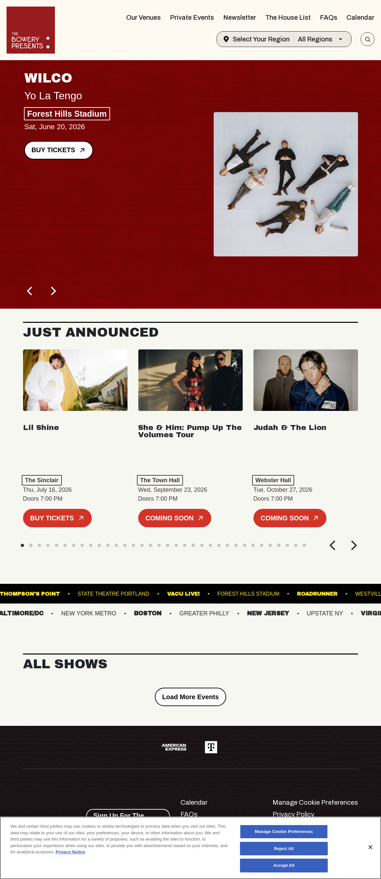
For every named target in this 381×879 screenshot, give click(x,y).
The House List (288, 17)
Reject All (284, 848)
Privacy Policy (293, 814)
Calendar (360, 17)
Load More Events (190, 697)
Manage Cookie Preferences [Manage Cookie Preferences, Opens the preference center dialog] (284, 831)
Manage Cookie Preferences (315, 802)
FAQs (328, 17)
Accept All (283, 865)
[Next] (52, 291)
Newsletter (239, 17)
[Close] (370, 847)
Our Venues (143, 17)
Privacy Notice (70, 851)
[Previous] (30, 291)
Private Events (192, 17)
